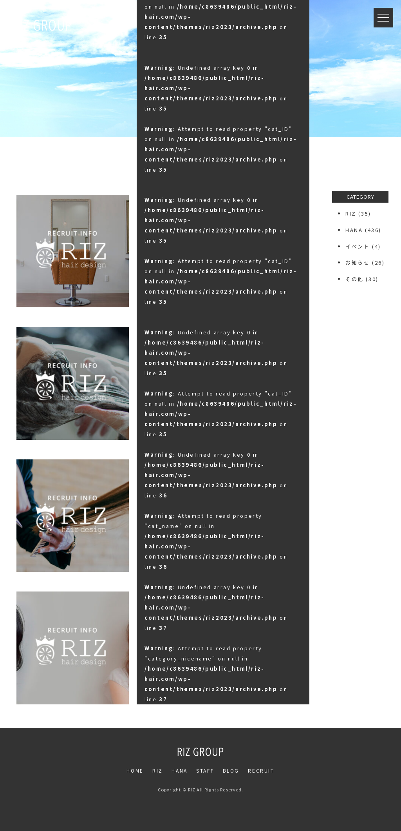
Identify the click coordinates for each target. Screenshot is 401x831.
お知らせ (357, 262)
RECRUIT (261, 770)
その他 (354, 279)
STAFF (205, 770)
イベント (357, 246)
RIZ (350, 213)
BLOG (231, 770)
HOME (134, 770)
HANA (354, 230)
